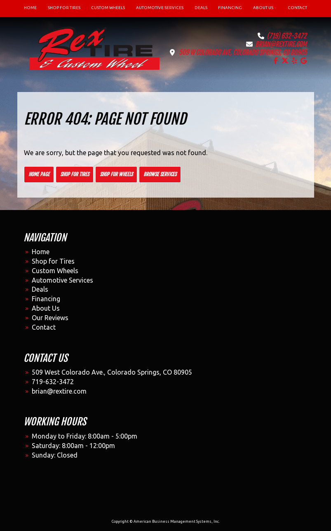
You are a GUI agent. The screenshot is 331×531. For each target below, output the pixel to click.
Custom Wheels (55, 270)
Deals (40, 289)
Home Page (38, 174)
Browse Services (159, 174)
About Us (46, 308)
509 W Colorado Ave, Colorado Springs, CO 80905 (243, 52)
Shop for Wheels (116, 174)
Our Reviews (50, 317)
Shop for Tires (74, 174)
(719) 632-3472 (287, 36)
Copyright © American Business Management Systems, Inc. (166, 521)
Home (40, 251)
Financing (46, 298)
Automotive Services (62, 280)
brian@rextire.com (281, 44)
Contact (44, 327)
